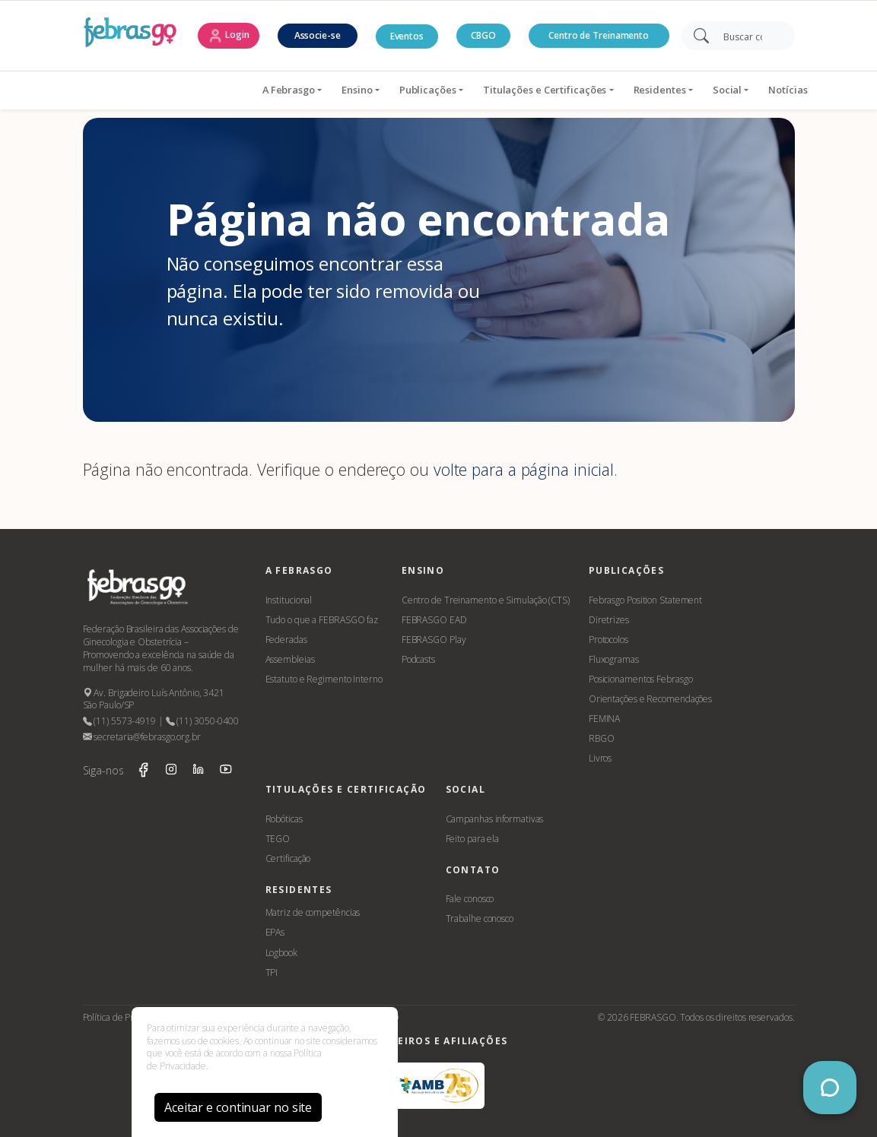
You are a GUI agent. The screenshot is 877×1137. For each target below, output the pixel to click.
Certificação (288, 858)
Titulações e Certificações (448, 90)
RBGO (602, 738)
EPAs (275, 932)
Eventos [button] (407, 36)
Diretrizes (609, 619)
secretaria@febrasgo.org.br (142, 736)
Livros (600, 758)
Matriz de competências (313, 912)
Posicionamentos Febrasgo (641, 679)
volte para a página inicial (524, 469)
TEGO (278, 838)
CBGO (483, 35)
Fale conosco (470, 898)
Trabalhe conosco (479, 918)
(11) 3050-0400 (202, 720)
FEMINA (604, 718)
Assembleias (290, 659)
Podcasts (418, 659)
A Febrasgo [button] (192, 90)
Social (630, 90)
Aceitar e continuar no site (238, 1107)
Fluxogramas (614, 659)
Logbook (281, 952)
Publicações (331, 90)
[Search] (748, 35)
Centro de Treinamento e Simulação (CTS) (486, 600)
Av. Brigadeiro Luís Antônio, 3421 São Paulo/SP (154, 699)
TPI (271, 972)
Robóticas (284, 818)
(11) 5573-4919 (119, 720)
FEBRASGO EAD (434, 619)
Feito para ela (473, 838)
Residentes (563, 90)
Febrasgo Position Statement (645, 600)
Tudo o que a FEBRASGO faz (322, 619)
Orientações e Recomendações (650, 698)
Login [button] (228, 35)
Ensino (260, 90)
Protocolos (608, 639)
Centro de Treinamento (598, 35)
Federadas (286, 639)
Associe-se (317, 35)
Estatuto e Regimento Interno (324, 679)
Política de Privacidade (127, 1017)
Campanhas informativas (495, 818)
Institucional (289, 600)
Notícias (691, 90)
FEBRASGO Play (434, 639)
